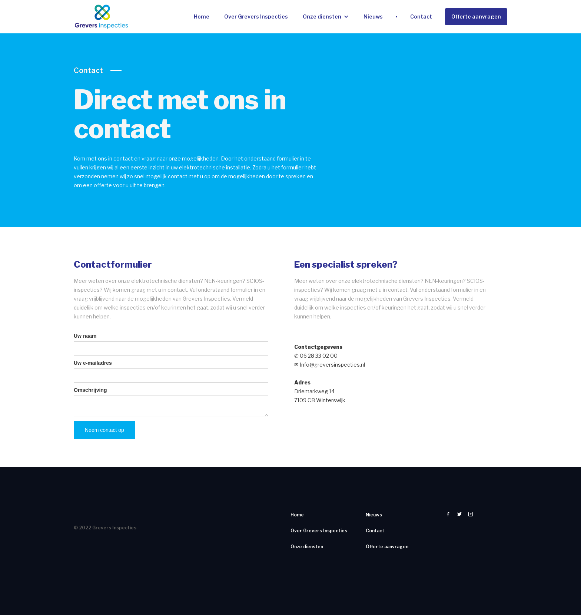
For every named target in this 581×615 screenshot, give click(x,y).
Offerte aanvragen (476, 16)
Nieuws (373, 16)
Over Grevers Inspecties (256, 16)
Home (201, 16)
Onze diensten (322, 16)
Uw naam (85, 336)
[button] (325, 17)
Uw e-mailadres (93, 363)
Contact (421, 16)
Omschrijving (90, 390)
